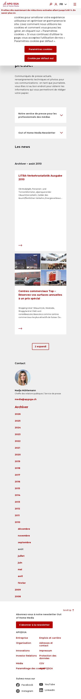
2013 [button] (17, 501)
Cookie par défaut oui (40, 58)
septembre (24, 542)
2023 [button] (17, 434)
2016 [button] (17, 481)
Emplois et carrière (50, 638)
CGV (41, 663)
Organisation (23, 643)
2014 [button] (17, 495)
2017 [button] (17, 474)
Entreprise (22, 638)
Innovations (23, 650)
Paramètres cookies (40, 49)
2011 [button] (17, 515)
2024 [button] (18, 427)
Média (19, 663)
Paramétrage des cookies (30, 668)
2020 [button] (18, 454)
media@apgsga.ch (25, 399)
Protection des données (47, 657)
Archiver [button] (21, 407)
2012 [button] (17, 508)
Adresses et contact (46, 644)
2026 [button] (18, 414)
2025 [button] (17, 420)
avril (20, 576)
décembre (24, 529)
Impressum (45, 650)
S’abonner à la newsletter (34, 624)
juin (20, 562)
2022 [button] (17, 441)
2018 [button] (17, 468)
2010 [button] (17, 522)
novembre (24, 535)
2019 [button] (17, 461)
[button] (40, 115)
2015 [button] (17, 488)
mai (20, 569)
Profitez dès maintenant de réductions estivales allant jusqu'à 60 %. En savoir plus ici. (38, 11)
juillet (21, 556)
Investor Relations (26, 655)
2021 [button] (17, 447)
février (22, 583)
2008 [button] (18, 596)
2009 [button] (18, 589)
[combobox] (63, 4)
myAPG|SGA (46, 668)
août (20, 549)
